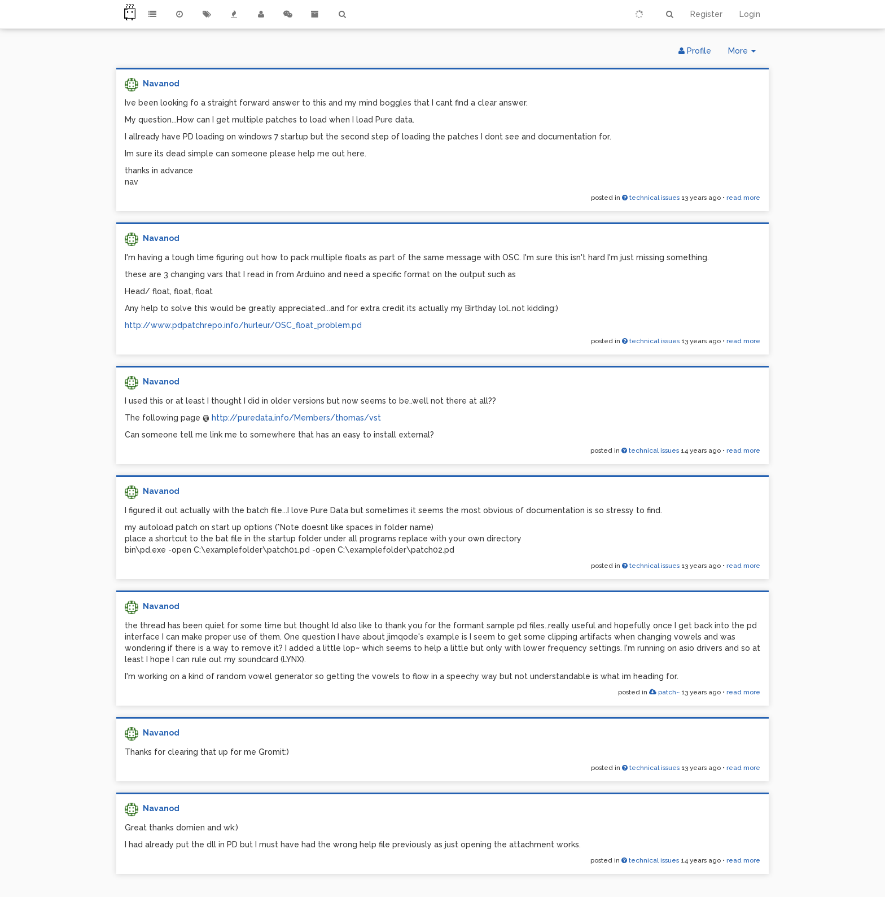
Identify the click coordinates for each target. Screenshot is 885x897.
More (746, 53)
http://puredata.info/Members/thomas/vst (296, 417)
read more (743, 198)
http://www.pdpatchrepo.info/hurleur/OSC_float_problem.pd (243, 325)
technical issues (651, 198)
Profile (694, 50)
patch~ (664, 692)
